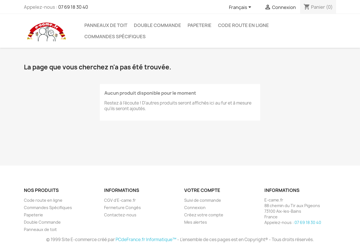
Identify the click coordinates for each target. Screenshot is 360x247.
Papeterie (200, 25)
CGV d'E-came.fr (120, 200)
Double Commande (157, 25)
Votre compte (202, 190)
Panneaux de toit (105, 25)
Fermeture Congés (122, 207)
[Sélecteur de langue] (241, 7)
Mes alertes (195, 222)
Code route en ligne (243, 25)
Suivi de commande (202, 200)
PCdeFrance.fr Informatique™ (146, 240)
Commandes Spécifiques (115, 36)
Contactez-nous (120, 214)
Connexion (195, 207)
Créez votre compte (203, 214)
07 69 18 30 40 (73, 7)
